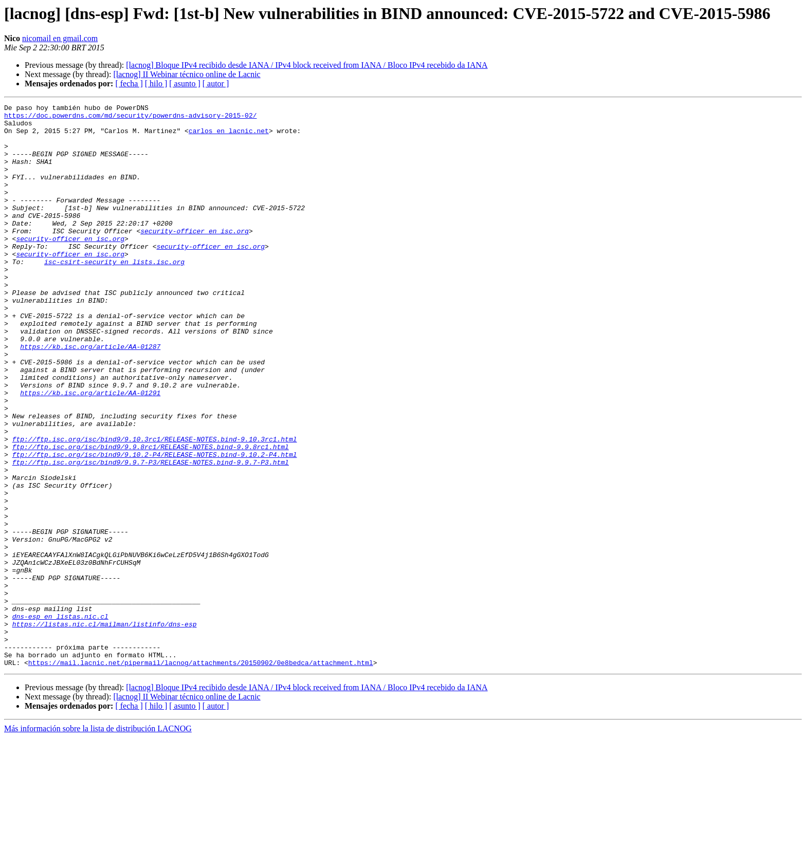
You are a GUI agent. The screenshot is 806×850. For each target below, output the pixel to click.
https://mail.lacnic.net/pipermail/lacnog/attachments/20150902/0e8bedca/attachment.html (200, 775)
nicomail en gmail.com (60, 38)
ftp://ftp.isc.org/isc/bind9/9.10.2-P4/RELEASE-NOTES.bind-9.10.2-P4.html (154, 525)
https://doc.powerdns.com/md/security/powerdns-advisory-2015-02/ (130, 118)
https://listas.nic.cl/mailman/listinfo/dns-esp (104, 728)
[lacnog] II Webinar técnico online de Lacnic (186, 74)
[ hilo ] (156, 83)
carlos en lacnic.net (229, 136)
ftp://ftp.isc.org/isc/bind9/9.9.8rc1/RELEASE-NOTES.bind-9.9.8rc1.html (150, 516)
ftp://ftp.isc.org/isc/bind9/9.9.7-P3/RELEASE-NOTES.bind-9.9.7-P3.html (150, 534)
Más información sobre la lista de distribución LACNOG (98, 841)
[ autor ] (216, 83)
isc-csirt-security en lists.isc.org (114, 294)
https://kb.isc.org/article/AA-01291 (90, 451)
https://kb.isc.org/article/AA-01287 (90, 395)
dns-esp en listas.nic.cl (60, 719)
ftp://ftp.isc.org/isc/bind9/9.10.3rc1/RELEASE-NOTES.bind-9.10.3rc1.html (154, 506)
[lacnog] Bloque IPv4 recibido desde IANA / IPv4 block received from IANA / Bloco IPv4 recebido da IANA (306, 65)
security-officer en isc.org (194, 257)
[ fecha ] (128, 83)
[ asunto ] (184, 83)
